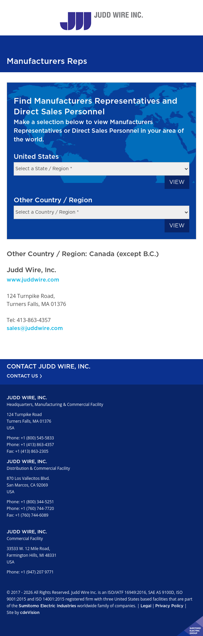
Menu (195, 8)
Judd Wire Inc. (101, 21)
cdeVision (29, 613)
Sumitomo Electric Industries (47, 606)
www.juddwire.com (33, 280)
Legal (146, 606)
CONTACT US (22, 376)
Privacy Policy (169, 606)
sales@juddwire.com (35, 328)
